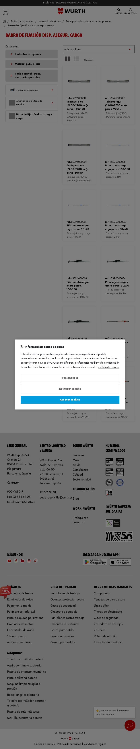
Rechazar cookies (70, 389)
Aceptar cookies (70, 399)
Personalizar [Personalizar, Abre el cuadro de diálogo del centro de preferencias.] (70, 378)
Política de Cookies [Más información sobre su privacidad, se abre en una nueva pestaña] (108, 367)
